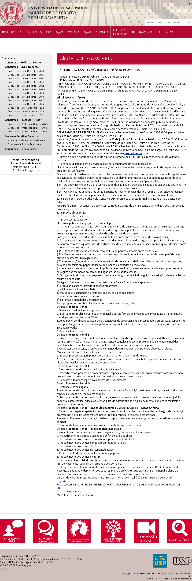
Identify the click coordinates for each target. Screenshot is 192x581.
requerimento (133, 153)
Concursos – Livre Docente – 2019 (26, 93)
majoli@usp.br (65, 481)
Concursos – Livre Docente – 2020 (26, 89)
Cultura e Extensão (120, 32)
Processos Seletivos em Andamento (27, 140)
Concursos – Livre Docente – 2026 (26, 71)
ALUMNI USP (160, 561)
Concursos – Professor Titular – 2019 (27, 128)
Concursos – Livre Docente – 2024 (26, 75)
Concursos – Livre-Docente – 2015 (26, 108)
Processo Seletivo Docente (21, 136)
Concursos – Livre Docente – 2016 (26, 104)
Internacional (143, 32)
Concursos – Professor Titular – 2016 (27, 131)
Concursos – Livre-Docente (22, 67)
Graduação (54, 32)
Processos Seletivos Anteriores (24, 144)
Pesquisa (101, 32)
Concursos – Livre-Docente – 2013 (26, 115)
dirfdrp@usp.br (27, 565)
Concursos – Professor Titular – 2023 (28, 124)
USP (182, 561)
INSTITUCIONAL (12, 32)
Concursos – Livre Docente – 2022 (26, 82)
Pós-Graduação (79, 32)
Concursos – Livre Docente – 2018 (26, 97)
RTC (137, 69)
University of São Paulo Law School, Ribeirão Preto (44, 13)
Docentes (34, 32)
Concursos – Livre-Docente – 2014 (26, 111)
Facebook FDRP (1, 569)
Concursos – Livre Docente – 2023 (26, 78)
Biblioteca (165, 32)
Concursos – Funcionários (20, 149)
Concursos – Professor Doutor (23, 62)
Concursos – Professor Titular (23, 119)
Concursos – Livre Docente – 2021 (26, 86)
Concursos (8, 58)
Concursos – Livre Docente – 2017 (26, 100)
